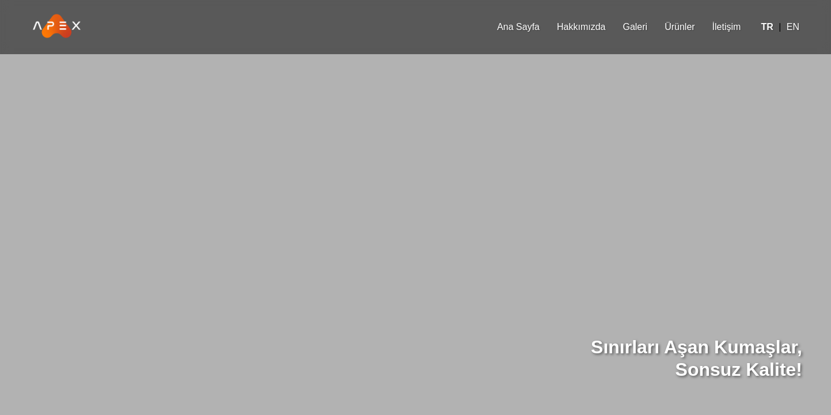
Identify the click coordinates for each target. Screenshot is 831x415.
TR (767, 27)
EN (793, 27)
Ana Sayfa (518, 27)
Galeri (635, 27)
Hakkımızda (581, 27)
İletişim (726, 27)
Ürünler (680, 27)
